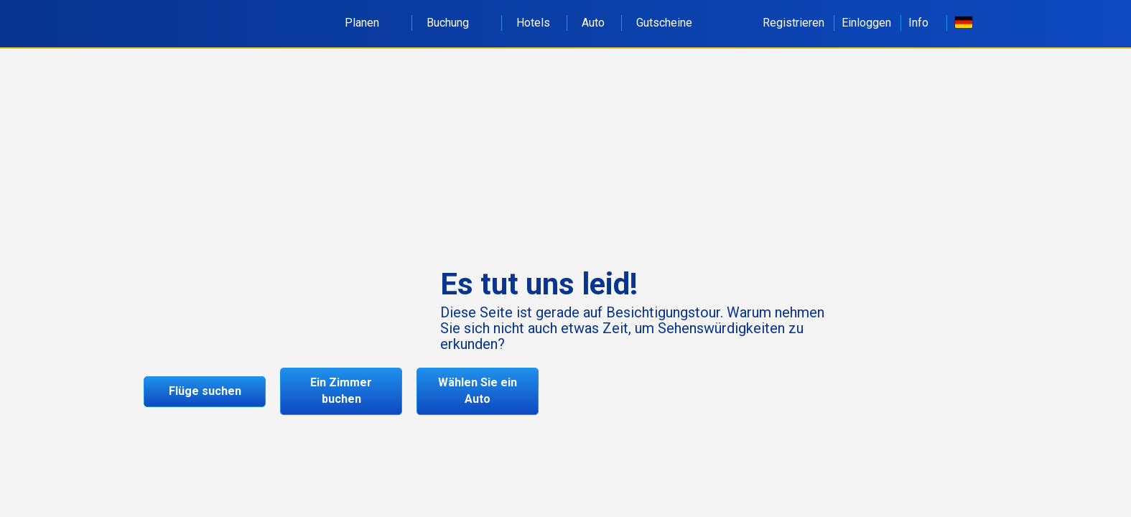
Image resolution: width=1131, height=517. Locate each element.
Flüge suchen (205, 391)
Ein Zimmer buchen (341, 391)
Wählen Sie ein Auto (477, 391)
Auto (593, 22)
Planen (370, 22)
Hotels (533, 22)
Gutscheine (664, 22)
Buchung (456, 22)
